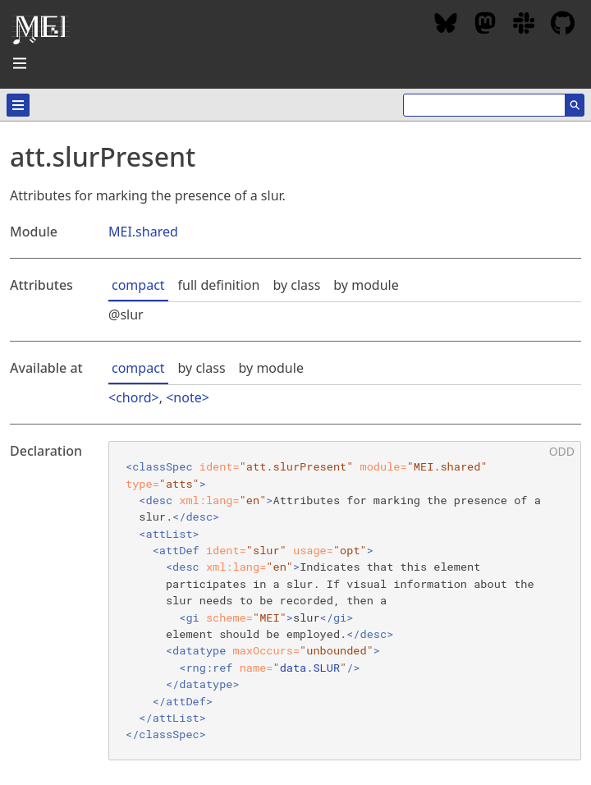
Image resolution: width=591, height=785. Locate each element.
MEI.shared (143, 232)
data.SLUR (310, 667)
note (187, 397)
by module (365, 285)
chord (133, 397)
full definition (219, 285)
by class (296, 285)
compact (138, 285)
